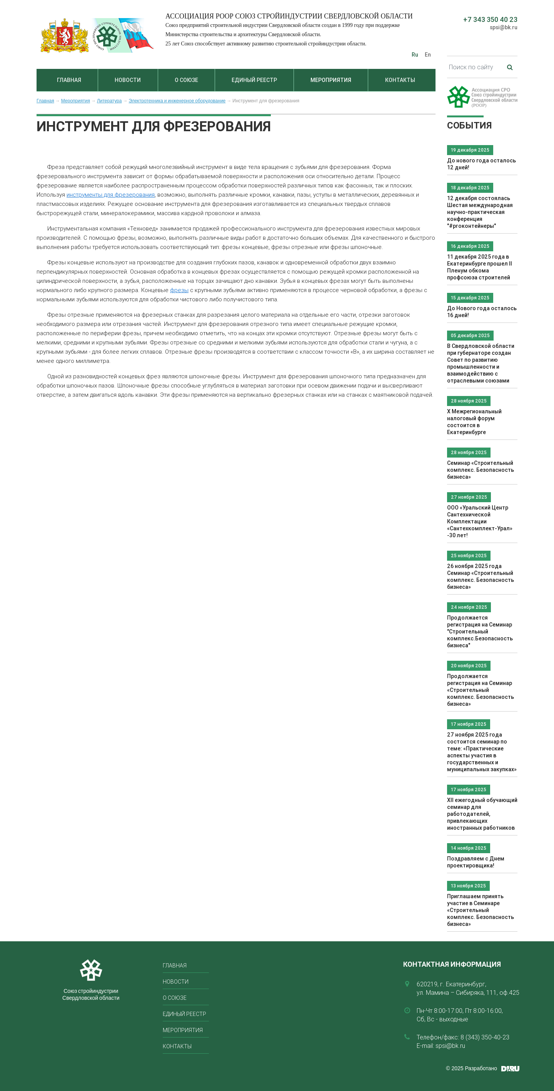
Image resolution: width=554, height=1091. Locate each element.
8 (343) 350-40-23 (485, 1037)
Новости (128, 80)
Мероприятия (330, 80)
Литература (109, 101)
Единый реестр (254, 80)
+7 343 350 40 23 (490, 19)
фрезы (179, 290)
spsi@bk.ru (503, 27)
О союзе (186, 80)
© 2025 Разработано (471, 1068)
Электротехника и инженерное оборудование (176, 101)
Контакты (400, 80)
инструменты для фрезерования (111, 194)
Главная (69, 80)
